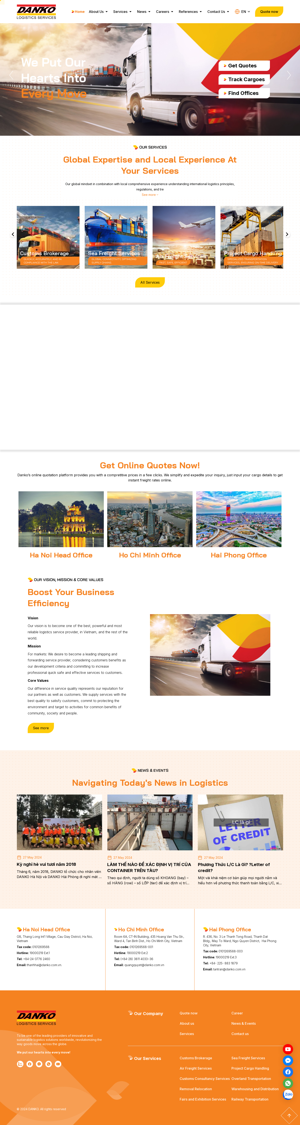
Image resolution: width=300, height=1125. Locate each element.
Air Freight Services (196, 1068)
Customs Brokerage (196, 1058)
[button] (11, 75)
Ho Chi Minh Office (150, 555)
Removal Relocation (196, 1089)
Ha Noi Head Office (61, 555)
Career (237, 1013)
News (143, 11)
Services (121, 11)
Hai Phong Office (239, 555)
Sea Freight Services (248, 1058)
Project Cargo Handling (250, 1068)
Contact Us (217, 11)
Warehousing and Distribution (255, 1089)
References (189, 11)
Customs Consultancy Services (205, 1078)
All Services (150, 282)
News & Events (243, 1023)
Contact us (240, 1034)
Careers (164, 11)
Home (78, 11)
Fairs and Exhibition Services (203, 1099)
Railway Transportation (249, 1099)
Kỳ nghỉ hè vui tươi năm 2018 (46, 864)
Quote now (188, 1013)
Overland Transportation (251, 1078)
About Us (97, 11)
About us (187, 1023)
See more (41, 728)
